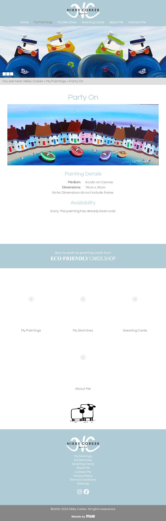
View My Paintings (31, 306)
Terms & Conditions (83, 479)
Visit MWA (83, 516)
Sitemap (83, 483)
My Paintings (43, 22)
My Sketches (67, 22)
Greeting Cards (92, 22)
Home (24, 22)
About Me (116, 22)
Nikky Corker (83, 10)
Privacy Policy (83, 475)
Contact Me (137, 22)
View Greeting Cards (135, 306)
